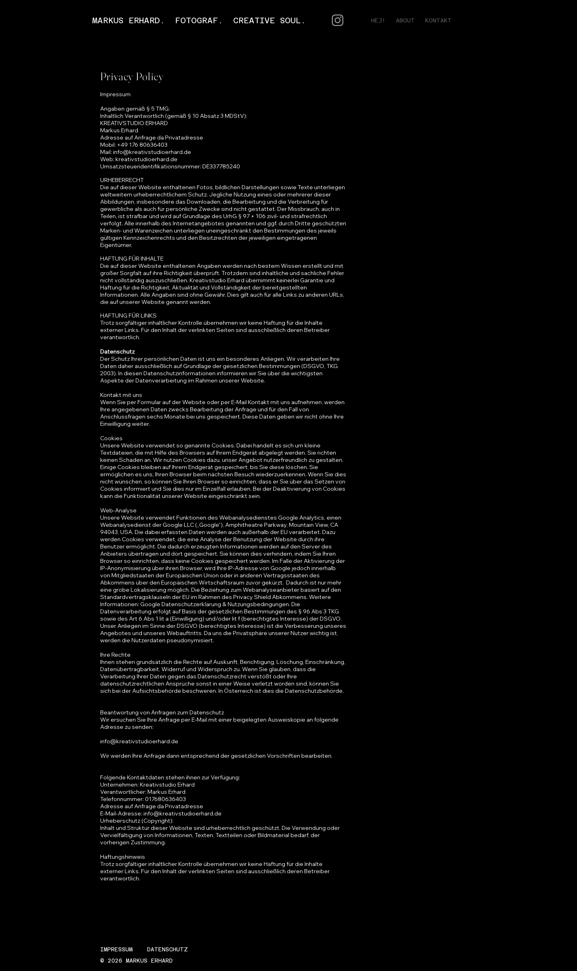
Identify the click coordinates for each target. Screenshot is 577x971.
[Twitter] (528, 20)
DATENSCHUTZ (167, 949)
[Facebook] (516, 20)
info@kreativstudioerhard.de (152, 152)
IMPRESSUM (116, 949)
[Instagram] (540, 20)
